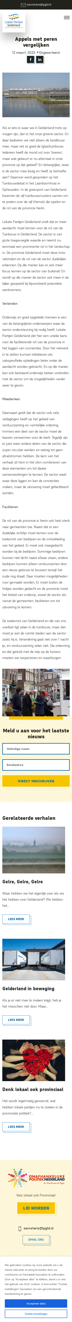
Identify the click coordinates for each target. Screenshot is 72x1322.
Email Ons (36, 1239)
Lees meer (16, 919)
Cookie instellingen (36, 1314)
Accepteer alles (36, 1303)
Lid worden (36, 1208)
